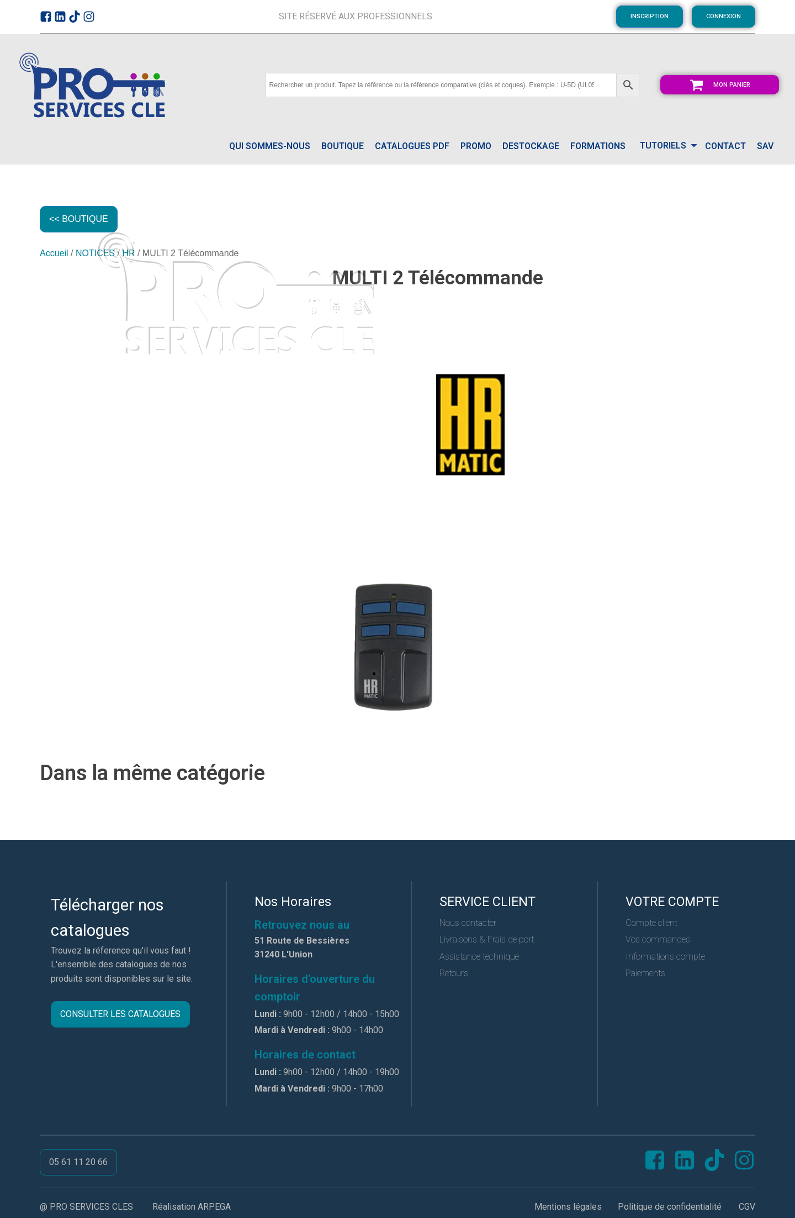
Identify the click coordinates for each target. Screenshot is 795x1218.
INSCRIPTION (649, 16)
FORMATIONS (598, 146)
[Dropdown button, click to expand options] (665, 146)
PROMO (475, 146)
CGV (747, 1206)
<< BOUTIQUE (78, 219)
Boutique (342, 146)
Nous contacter (467, 923)
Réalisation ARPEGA (191, 1206)
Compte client (651, 923)
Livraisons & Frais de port (486, 939)
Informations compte (665, 956)
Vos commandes (658, 939)
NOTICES (95, 253)
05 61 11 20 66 (78, 1162)
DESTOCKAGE (530, 146)
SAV (765, 146)
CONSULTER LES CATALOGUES (120, 1014)
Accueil (54, 253)
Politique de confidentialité (670, 1206)
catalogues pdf (412, 146)
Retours (453, 973)
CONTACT (725, 146)
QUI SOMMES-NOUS (269, 146)
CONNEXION (723, 16)
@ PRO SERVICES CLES (86, 1206)
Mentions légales (568, 1206)
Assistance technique (479, 956)
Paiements (645, 973)
